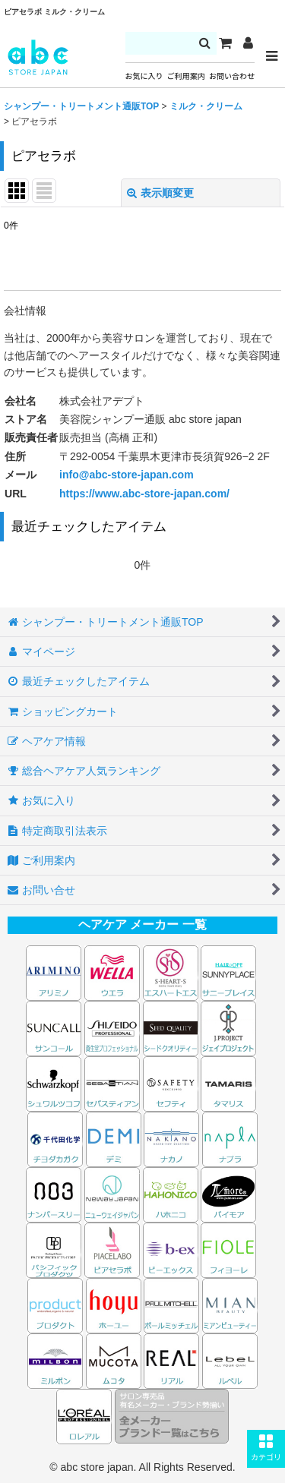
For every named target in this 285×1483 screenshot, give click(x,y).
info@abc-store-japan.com (126, 475)
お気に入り (144, 76)
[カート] (225, 43)
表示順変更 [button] (160, 193)
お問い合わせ (232, 76)
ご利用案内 (186, 76)
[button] (266, 1449)
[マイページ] (248, 43)
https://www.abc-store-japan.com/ (144, 493)
